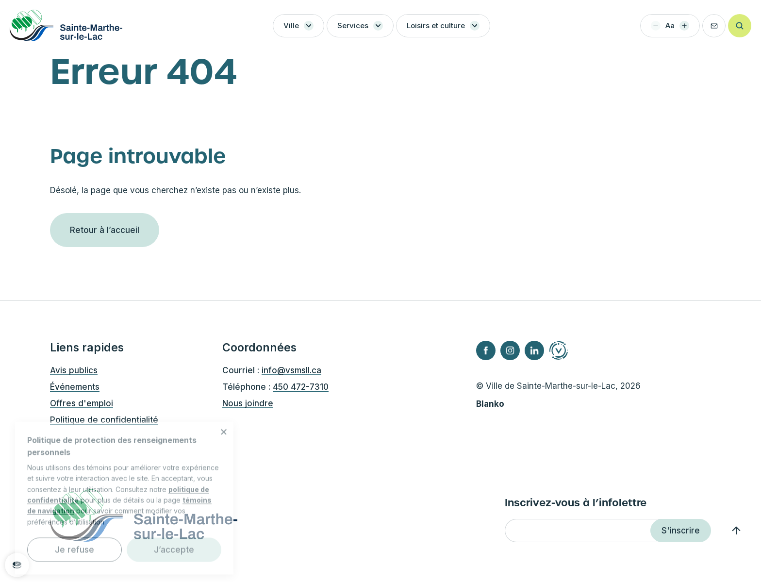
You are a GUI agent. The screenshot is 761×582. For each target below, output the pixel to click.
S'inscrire (681, 530)
